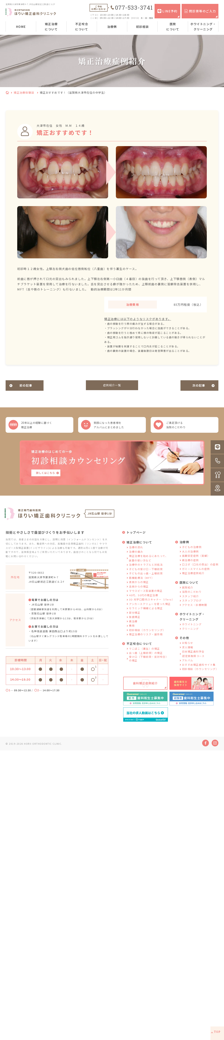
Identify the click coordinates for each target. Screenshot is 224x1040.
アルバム (187, 665)
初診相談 (142, 27)
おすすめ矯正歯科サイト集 (199, 669)
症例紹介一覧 (112, 386)
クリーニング (190, 633)
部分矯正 (134, 617)
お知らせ (187, 648)
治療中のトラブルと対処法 (146, 569)
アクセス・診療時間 (194, 610)
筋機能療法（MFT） (141, 582)
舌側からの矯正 (139, 591)
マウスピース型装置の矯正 (145, 596)
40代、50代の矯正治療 (143, 600)
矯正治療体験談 (24, 92)
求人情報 (187, 652)
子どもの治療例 (192, 552)
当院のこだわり (192, 597)
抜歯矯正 (134, 622)
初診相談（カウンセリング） (147, 635)
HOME (21, 27)
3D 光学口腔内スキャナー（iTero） (151, 604)
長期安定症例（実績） (196, 561)
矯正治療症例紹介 (193, 578)
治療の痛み (136, 556)
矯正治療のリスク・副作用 (146, 639)
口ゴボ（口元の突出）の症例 (200, 569)
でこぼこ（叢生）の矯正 (144, 653)
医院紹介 (187, 592)
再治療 (133, 626)
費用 (132, 630)
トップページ (136, 537)
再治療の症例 (190, 565)
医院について (172, 26)
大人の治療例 (190, 556)
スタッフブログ (192, 605)
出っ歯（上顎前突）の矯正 (146, 658)
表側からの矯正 (139, 587)
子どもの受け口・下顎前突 (146, 574)
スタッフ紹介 (190, 601)
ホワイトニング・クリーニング (203, 26)
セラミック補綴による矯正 (146, 613)
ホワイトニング (192, 629)
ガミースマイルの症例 (196, 574)
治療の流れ (136, 552)
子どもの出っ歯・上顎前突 (146, 578)
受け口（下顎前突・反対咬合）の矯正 (148, 663)
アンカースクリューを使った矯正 (150, 609)
